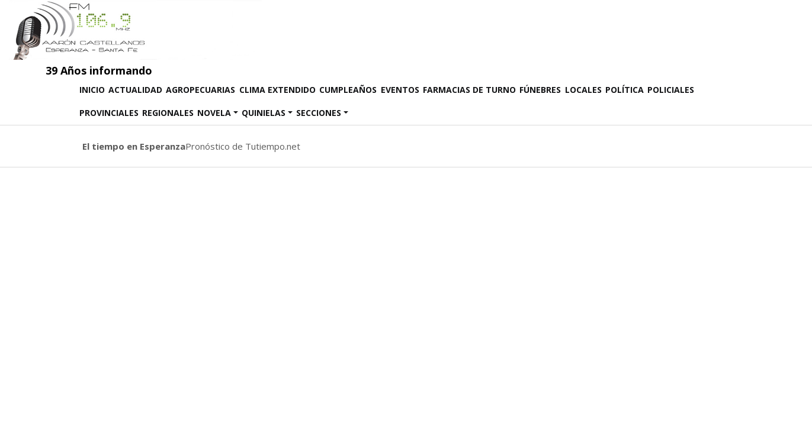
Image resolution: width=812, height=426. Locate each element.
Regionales (168, 112)
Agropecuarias (200, 89)
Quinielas (263, 112)
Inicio (93, 89)
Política (624, 89)
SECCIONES (318, 112)
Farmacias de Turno (469, 89)
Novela (214, 112)
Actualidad (135, 89)
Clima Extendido (277, 89)
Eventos (400, 89)
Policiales (670, 89)
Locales (583, 89)
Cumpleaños (348, 89)
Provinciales (109, 112)
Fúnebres (540, 89)
